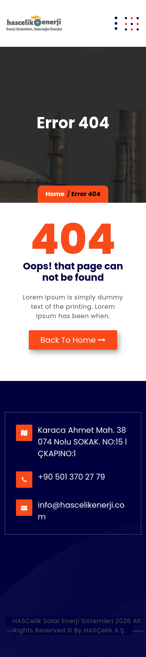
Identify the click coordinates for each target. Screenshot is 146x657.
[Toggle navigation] (116, 23)
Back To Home (73, 340)
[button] (131, 23)
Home (55, 193)
